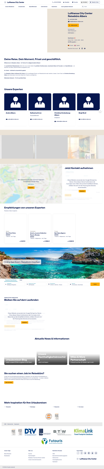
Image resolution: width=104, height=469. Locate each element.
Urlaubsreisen (21, 6)
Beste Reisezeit (7, 453)
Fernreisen (81, 407)
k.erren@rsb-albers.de (37, 119)
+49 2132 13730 (73, 19)
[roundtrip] (85, 48)
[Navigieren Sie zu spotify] (92, 453)
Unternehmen (44, 6)
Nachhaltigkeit (31, 455)
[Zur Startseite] (14, 2)
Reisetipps (32, 407)
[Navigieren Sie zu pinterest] (96, 453)
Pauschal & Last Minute (10, 280)
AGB (5, 424)
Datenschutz (10, 424)
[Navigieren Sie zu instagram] (81, 453)
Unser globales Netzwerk (67, 6)
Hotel (21, 280)
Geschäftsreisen (33, 6)
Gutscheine (54, 6)
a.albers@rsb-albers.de (13, 119)
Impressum (16, 424)
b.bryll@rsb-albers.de (86, 119)
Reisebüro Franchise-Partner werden (36, 457)
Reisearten (56, 407)
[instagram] (82, 48)
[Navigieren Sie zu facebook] (78, 453)
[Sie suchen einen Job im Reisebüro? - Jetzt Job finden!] (8, 382)
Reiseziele (8, 407)
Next (100, 110)
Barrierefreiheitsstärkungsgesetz (60, 455)
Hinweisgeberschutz (57, 459)
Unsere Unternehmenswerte (34, 459)
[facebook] (79, 48)
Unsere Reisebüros (9, 6)
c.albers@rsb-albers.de (61, 121)
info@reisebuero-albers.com (76, 21)
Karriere (30, 453)
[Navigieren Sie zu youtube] (85, 453)
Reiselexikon (7, 455)
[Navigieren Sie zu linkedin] (88, 453)
